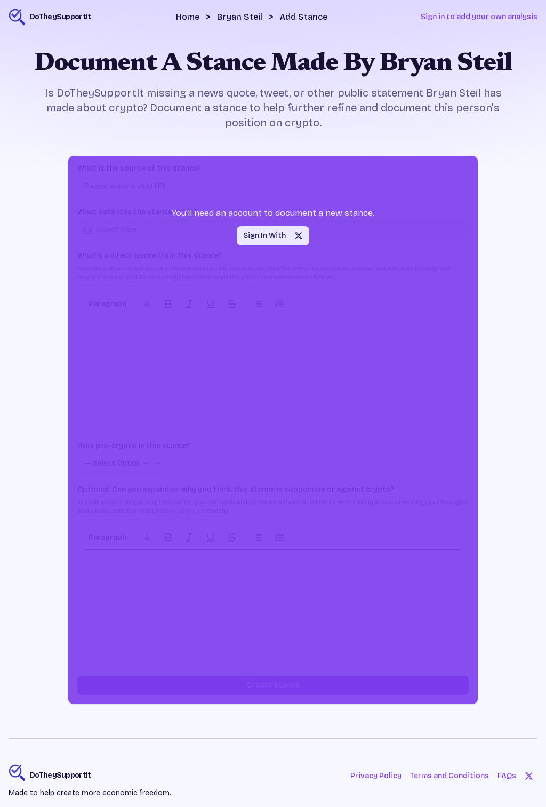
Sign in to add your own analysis (479, 16)
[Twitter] (528, 776)
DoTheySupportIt (60, 775)
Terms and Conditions (449, 775)
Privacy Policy (375, 775)
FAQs (506, 775)
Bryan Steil (239, 17)
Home (187, 17)
